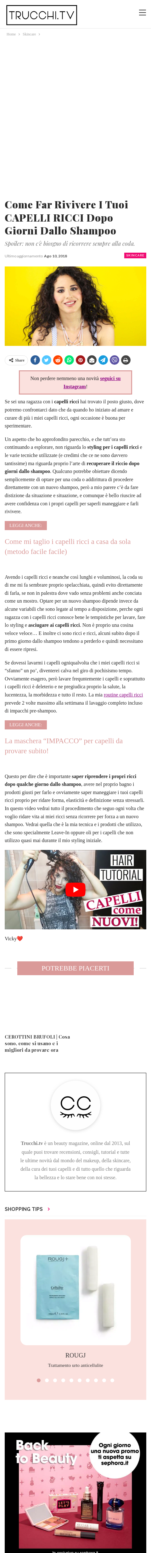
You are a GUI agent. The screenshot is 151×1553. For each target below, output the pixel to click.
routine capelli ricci (123, 694)
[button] (39, 1380)
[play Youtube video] (75, 889)
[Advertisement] (75, 116)
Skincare (135, 255)
